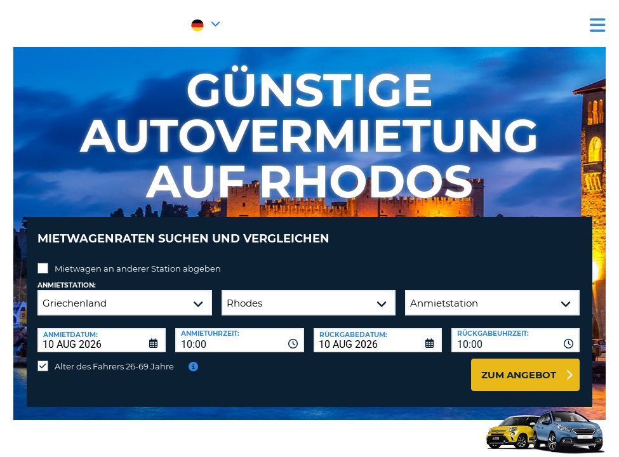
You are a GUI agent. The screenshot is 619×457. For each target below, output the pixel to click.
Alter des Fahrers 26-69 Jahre (114, 357)
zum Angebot (518, 365)
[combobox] (239, 330)
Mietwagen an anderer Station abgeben (138, 259)
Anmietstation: (66, 276)
